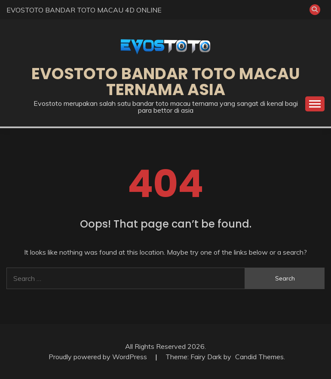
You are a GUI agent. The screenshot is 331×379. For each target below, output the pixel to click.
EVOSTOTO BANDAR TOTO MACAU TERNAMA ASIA (165, 81)
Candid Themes (259, 356)
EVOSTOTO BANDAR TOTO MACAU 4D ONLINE (84, 10)
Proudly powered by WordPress (99, 356)
